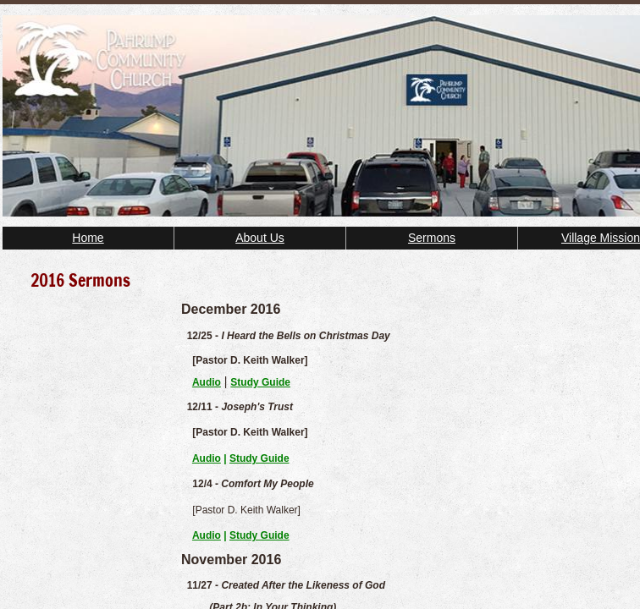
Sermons (431, 237)
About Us (259, 237)
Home (87, 237)
